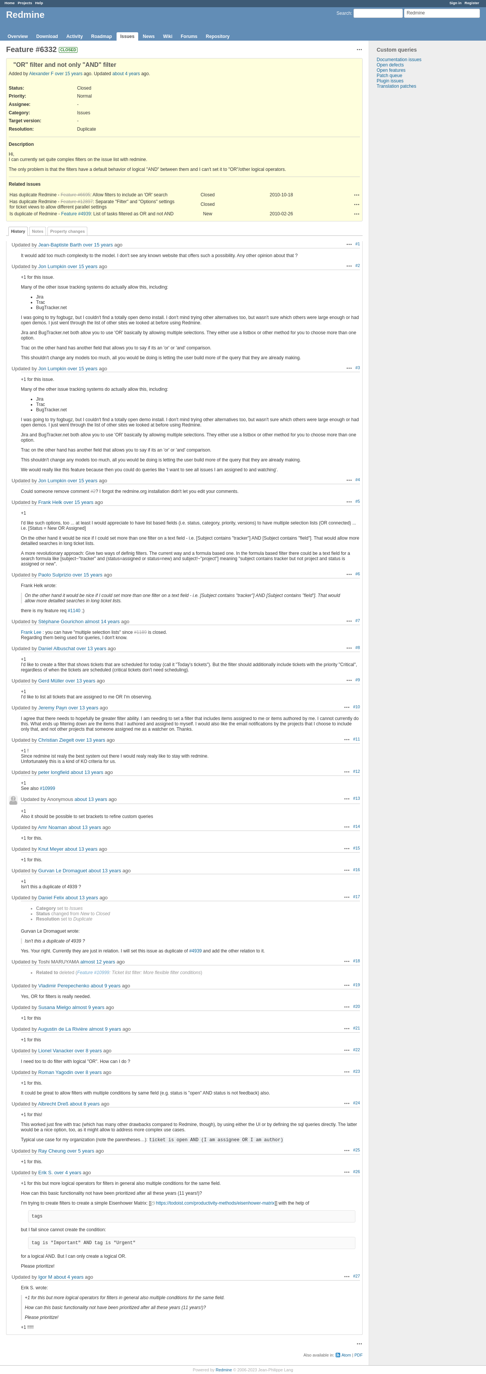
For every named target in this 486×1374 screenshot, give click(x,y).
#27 (356, 1276)
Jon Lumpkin (52, 266)
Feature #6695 (75, 194)
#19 (356, 984)
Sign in (456, 3)
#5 (357, 501)
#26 (356, 1171)
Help (39, 3)
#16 (356, 869)
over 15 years (68, 73)
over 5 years (81, 1151)
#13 (356, 798)
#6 (357, 574)
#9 (357, 680)
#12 (356, 771)
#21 (356, 1028)
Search (343, 13)
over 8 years (88, 1050)
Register (472, 3)
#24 (356, 1103)
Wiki (167, 36)
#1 (357, 244)
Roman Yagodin (55, 1072)
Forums (189, 36)
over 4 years (68, 1172)
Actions (357, 195)
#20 (356, 1006)
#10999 (47, 788)
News (149, 36)
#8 (357, 647)
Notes (37, 231)
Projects (25, 3)
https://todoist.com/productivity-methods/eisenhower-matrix (215, 1203)
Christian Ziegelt (56, 740)
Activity (74, 36)
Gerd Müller (51, 681)
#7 (357, 620)
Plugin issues (390, 81)
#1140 (74, 610)
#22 (356, 1049)
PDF (358, 1355)
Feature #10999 (93, 972)
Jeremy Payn (52, 708)
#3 (357, 367)
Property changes (67, 231)
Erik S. (45, 1172)
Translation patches (396, 86)
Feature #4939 (76, 213)
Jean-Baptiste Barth (60, 245)
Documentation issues (399, 59)
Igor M (45, 1277)
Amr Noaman (52, 827)
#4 (357, 479)
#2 (357, 265)
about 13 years (87, 772)
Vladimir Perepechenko (63, 986)
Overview (18, 36)
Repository (218, 36)
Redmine (224, 1370)
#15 (356, 848)
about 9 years (106, 986)
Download (47, 36)
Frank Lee (31, 632)
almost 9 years (88, 1007)
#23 (356, 1071)
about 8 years (85, 1104)
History (18, 231)
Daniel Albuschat (56, 648)
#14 (356, 826)
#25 (356, 1150)
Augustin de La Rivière (63, 1029)
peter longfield (53, 772)
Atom (346, 1355)
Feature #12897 (77, 201)
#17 (356, 896)
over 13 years (91, 648)
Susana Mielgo (54, 1007)
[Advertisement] (407, 208)
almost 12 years (97, 962)
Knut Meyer (50, 849)
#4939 (195, 951)
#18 (356, 961)
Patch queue (389, 75)
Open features (391, 70)
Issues (127, 36)
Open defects (390, 65)
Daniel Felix (51, 897)
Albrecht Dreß (53, 1104)
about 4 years (126, 73)
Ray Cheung (52, 1151)
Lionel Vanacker (55, 1050)
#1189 (140, 632)
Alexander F (41, 73)
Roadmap (101, 36)
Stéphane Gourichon (61, 621)
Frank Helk (50, 502)
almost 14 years (102, 621)
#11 (356, 739)
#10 (356, 706)
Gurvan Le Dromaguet (62, 870)
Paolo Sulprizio (54, 575)
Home (10, 3)
